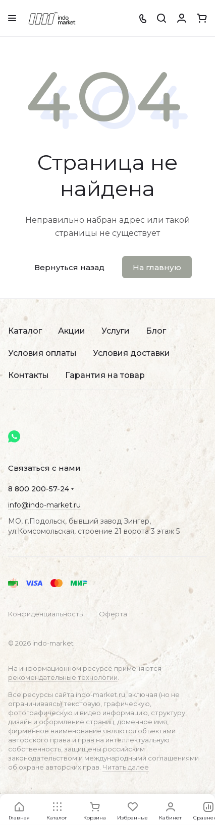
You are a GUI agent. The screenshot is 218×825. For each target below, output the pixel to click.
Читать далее (125, 767)
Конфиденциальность (45, 614)
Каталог (25, 331)
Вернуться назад (69, 267)
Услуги (115, 331)
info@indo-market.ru (44, 505)
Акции (71, 331)
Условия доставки (131, 353)
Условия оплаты (42, 353)
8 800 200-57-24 (38, 488)
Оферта (113, 614)
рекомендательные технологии (63, 677)
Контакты (28, 375)
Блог (156, 331)
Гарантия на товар (105, 375)
